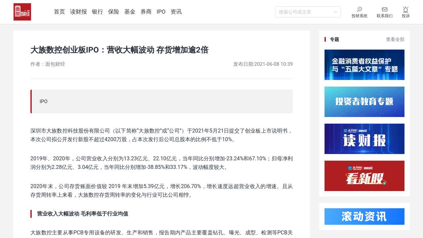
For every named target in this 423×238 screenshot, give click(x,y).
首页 (59, 11)
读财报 (78, 11)
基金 (129, 11)
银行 (97, 11)
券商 (146, 11)
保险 (113, 11)
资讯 (176, 11)
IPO (161, 11)
